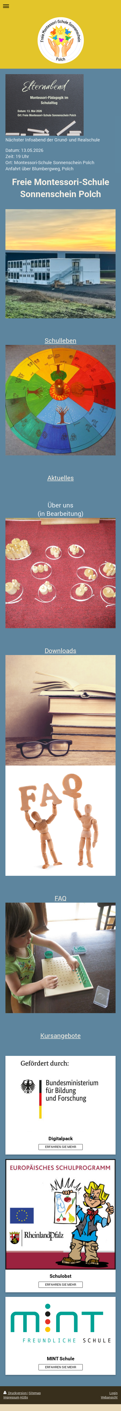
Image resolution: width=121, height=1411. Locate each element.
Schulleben (60, 340)
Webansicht (109, 1397)
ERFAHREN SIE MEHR (60, 1147)
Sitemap (35, 1393)
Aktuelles (60, 478)
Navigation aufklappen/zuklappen (60, 6)
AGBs (24, 1397)
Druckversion (15, 1393)
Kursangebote (60, 1035)
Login (113, 1393)
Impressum (11, 1397)
